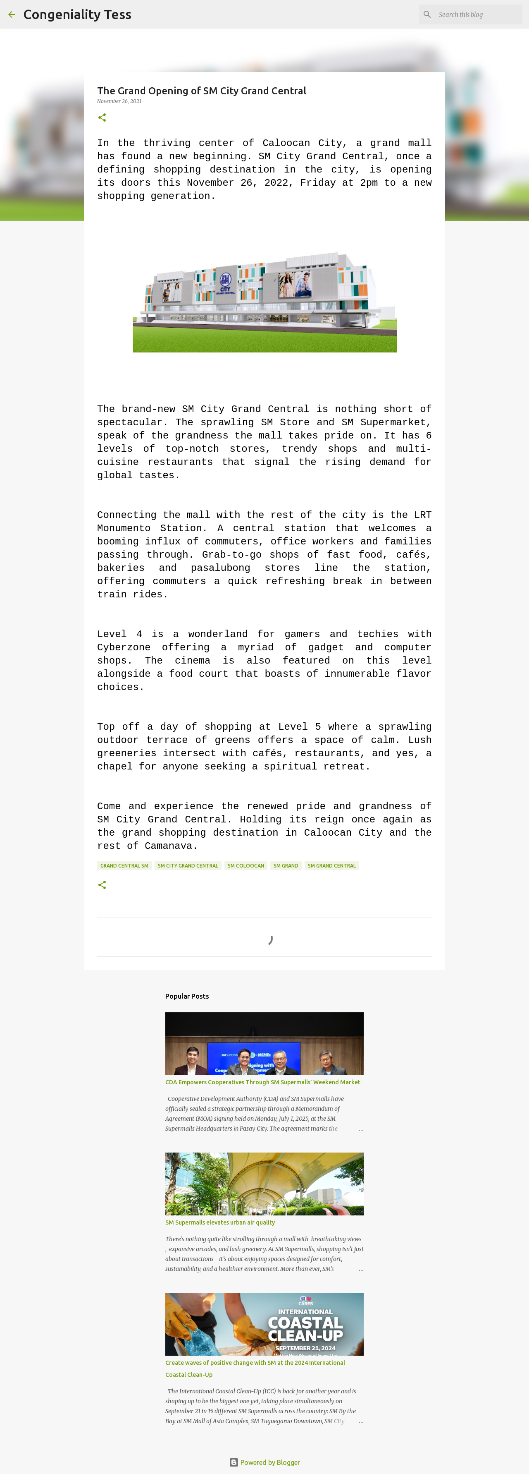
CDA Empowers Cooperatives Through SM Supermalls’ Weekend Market (262, 1082)
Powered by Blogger (264, 1462)
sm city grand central (188, 865)
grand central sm (124, 865)
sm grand (286, 865)
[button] (102, 118)
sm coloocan (246, 865)
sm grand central (332, 865)
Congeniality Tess (77, 14)
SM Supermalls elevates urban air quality (220, 1222)
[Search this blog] (479, 14)
